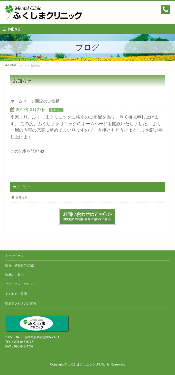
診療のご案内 (14, 275)
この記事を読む (24, 151)
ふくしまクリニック (81, 364)
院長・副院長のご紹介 (20, 265)
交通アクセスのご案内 (20, 303)
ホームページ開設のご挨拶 (35, 101)
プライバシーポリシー (20, 284)
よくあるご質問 (16, 294)
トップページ (14, 256)
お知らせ (56, 110)
